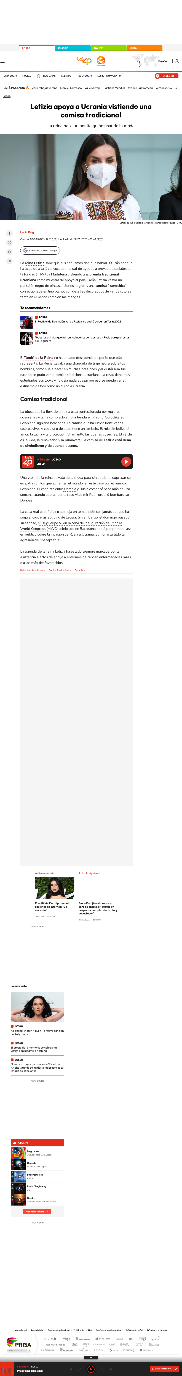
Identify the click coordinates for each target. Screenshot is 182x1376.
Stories (112, 1292)
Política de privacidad (58, 1330)
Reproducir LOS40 (126, 462)
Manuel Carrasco (71, 88)
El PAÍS (50, 1339)
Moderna (65, 1349)
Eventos (66, 76)
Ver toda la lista (35, 1211)
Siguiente (111, 1369)
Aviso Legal (21, 1330)
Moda (68, 570)
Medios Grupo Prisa (18, 1351)
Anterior (71, 1369)
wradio (85, 1343)
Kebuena (151, 1343)
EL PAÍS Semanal (125, 1343)
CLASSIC (63, 48)
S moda (113, 1349)
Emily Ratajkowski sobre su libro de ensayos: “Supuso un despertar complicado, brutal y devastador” (98, 908)
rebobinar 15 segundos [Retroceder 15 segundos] (79, 1369)
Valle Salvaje (93, 88)
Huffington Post (55, 1343)
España (162, 61)
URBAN (134, 48)
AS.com (129, 1339)
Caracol (154, 1339)
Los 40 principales (67, 1339)
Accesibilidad (37, 1330)
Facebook (9, 233)
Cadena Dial (112, 1343)
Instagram (70, 1292)
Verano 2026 (164, 88)
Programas (49, 76)
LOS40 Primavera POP (109, 76)
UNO (74, 1343)
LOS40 (26, 48)
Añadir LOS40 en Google (43, 250)
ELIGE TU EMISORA (163, 1369)
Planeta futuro (138, 1343)
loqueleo (129, 1349)
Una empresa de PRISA (19, 1342)
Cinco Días (99, 1343)
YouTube (84, 1292)
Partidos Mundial (114, 88)
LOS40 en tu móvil (134, 1330)
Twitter (9, 242)
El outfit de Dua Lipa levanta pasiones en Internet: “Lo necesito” (52, 906)
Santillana (84, 1339)
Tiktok (77, 1292)
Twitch (105, 1292)
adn (141, 1339)
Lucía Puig (27, 232)
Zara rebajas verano (44, 88)
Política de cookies (82, 1330)
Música (26, 76)
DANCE (98, 48)
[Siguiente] (176, 88)
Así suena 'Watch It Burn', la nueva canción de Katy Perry (37, 1032)
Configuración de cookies (108, 1330)
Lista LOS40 (10, 76)
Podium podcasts (83, 1349)
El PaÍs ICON (98, 1349)
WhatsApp (9, 252)
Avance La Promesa (140, 88)
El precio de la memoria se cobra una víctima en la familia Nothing (34, 1049)
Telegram (9, 261)
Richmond (48, 1349)
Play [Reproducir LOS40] (91, 1369)
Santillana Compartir (103, 1339)
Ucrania (69, 489)
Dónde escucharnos (157, 1330)
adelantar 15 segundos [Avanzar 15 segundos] (102, 1369)
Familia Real (55, 570)
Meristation (146, 1349)
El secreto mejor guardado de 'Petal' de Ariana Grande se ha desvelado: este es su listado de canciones (37, 1067)
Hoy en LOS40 (84, 76)
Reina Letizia (27, 570)
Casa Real (79, 570)
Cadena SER (118, 1339)
